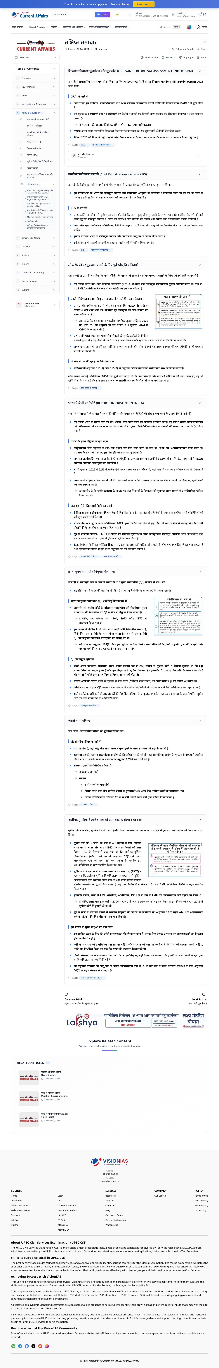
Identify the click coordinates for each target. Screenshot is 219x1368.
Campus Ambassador (116, 1220)
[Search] (170, 27)
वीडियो (55, 27)
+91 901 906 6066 (160, 16)
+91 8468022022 (109, 1173)
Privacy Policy (201, 1200)
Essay (60, 1195)
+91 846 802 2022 (142, 16)
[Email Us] (183, 14)
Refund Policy (201, 1205)
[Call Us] (129, 14)
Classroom (16, 1200)
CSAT (60, 1200)
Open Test (110, 1205)
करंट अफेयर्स (19, 27)
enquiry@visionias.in (109, 1181)
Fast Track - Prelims (67, 1210)
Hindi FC (62, 1215)
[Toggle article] (200, 71)
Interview (15, 1215)
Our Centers (160, 1195)
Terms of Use (201, 1195)
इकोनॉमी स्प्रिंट (122, 27)
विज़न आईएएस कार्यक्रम (100, 27)
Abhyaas (109, 1200)
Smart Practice (38, 27)
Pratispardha (111, 1224)
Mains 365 (63, 1224)
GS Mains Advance (67, 1205)
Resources (110, 1195)
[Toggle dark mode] (117, 14)
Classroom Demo (114, 1215)
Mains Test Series (19, 1205)
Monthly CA (63, 1229)
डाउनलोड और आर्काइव (74, 27)
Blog (107, 1210)
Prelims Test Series (20, 1210)
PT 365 (61, 1220)
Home (14, 1195)
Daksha (14, 1224)
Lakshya (15, 1220)
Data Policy (200, 1210)
